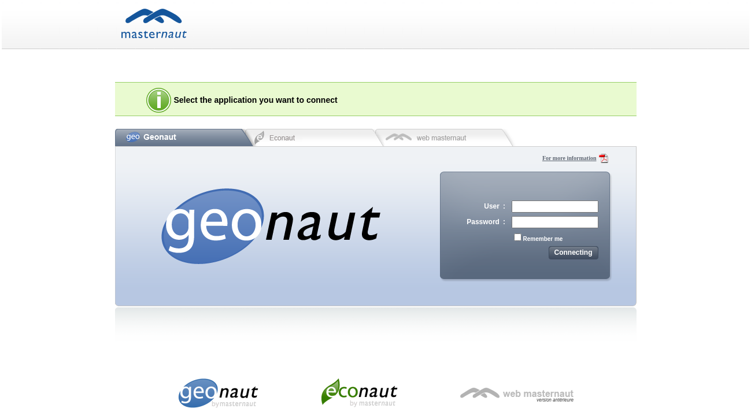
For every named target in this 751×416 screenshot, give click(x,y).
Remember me (543, 239)
